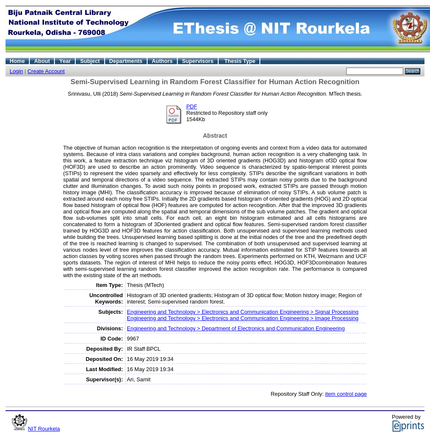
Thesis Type (239, 61)
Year (65, 61)
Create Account (46, 71)
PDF (191, 106)
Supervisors (198, 61)
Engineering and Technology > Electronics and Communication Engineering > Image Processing (243, 318)
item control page (346, 394)
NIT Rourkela (44, 429)
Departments (125, 61)
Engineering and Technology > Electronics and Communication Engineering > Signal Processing (243, 312)
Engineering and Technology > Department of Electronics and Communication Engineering (236, 328)
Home (17, 61)
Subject (90, 61)
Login (16, 71)
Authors (162, 61)
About (42, 61)
